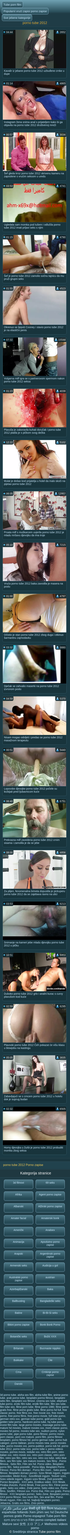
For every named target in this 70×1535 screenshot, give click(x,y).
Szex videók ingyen (11, 1479)
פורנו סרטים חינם (16, 1520)
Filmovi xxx (23, 1491)
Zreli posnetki (54, 1479)
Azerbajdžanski (18, 1289)
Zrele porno (33, 1488)
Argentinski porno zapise (50, 1255)
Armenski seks (18, 1265)
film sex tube (58, 1403)
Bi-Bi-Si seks (50, 1312)
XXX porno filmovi (10, 1497)
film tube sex (7, 1406)
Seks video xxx (50, 1488)
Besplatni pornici (59, 1494)
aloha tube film (43, 1394)
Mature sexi (10, 1524)
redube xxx (33, 1451)
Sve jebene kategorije (17, 17)
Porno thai (37, 1491)
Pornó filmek (26, 1485)
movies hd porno (9, 1430)
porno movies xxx (17, 1445)
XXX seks (27, 1482)
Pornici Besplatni (10, 1482)
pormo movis (56, 1433)
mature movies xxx (33, 1427)
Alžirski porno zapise (50, 1206)
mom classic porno (56, 1427)
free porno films (17, 1415)
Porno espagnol (34, 1516)
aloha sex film (26, 1394)
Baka (50, 1289)
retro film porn (49, 1451)
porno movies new (38, 1442)
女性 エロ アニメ (31, 1524)
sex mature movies (34, 1461)
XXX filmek (58, 1482)
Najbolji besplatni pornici (45, 1500)
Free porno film (44, 1485)
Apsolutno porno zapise (50, 1243)
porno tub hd (53, 1445)
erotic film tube (22, 1403)
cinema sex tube (45, 1400)
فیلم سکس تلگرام (15, 1508)
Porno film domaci (20, 1470)
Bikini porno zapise (18, 1324)
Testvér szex (58, 1476)
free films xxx (24, 1412)
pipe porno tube (23, 1433)
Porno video (44, 1464)
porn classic (7, 1436)
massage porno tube (54, 1424)
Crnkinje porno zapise (50, 1373)
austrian (50, 1277)
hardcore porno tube (34, 1421)
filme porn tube (24, 1406)
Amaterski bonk (50, 1218)
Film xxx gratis (53, 1491)
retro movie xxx (22, 1454)
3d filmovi (18, 1182)
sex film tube (14, 1461)
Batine (18, 1312)
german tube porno (32, 1418)
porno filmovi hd (21, 1439)
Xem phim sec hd (41, 1512)
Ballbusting (18, 1300)
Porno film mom (42, 1470)
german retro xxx (10, 1418)
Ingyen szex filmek (34, 1479)
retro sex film (13, 1457)
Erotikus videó (42, 1482)
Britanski (18, 1348)
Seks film (15, 1464)
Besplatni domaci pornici (23, 1473)
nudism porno (49, 1430)
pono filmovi (41, 1433)
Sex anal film (47, 1497)
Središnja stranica (26, 1531)
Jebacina (5, 1503)
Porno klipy (38, 1467)
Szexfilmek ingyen (39, 1476)
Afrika (18, 1194)
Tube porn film (12, 4)
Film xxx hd (23, 1500)
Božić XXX (50, 1336)
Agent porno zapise (50, 1194)
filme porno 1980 (44, 1406)
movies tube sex (30, 1430)
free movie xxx (41, 1412)
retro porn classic (42, 1454)
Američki (18, 1229)
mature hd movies (10, 1427)
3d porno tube (8, 1394)
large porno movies (30, 1424)
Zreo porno (37, 1503)
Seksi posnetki (21, 1467)
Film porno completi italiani (47, 1520)
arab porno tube (16, 1397)
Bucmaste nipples (50, 1348)
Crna (18, 1371)
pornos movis (17, 1451)
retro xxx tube (46, 1457)
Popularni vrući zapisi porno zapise (25, 11)
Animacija (18, 1241)
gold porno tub (53, 1418)
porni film (40, 1436)
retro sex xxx (29, 1457)
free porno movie (37, 1415)
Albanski (19, 1206)
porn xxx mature (24, 1436)
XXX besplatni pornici (22, 1494)
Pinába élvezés (9, 1485)
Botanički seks (18, 1336)
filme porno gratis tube (26, 1409)
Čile (50, 1360)
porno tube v (39, 1448)
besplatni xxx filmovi (23, 1400)
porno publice (36, 1445)
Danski (19, 1383)
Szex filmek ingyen (49, 1473)
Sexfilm (11, 1491)
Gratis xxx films (21, 1503)
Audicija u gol (50, 1265)
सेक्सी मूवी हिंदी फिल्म (41, 1508)
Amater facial (18, 1218)
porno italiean (19, 1442)
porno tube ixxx (22, 1448)
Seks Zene (42, 1494)
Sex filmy (52, 1461)
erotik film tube (40, 1403)
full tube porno (57, 1415)
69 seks (50, 1182)
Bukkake (18, 1360)
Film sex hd (29, 1464)
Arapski (18, 1253)
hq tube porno (56, 1421)
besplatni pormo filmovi (40, 1397)
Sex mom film (30, 1497)
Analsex (50, 1229)
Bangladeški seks (50, 1300)
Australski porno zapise (18, 1279)
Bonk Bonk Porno (50, 1324)
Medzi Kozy (20, 1476)
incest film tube (8, 1424)
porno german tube (43, 1439)
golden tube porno (10, 1421)
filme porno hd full (50, 1409)
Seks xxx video (16, 1488)
